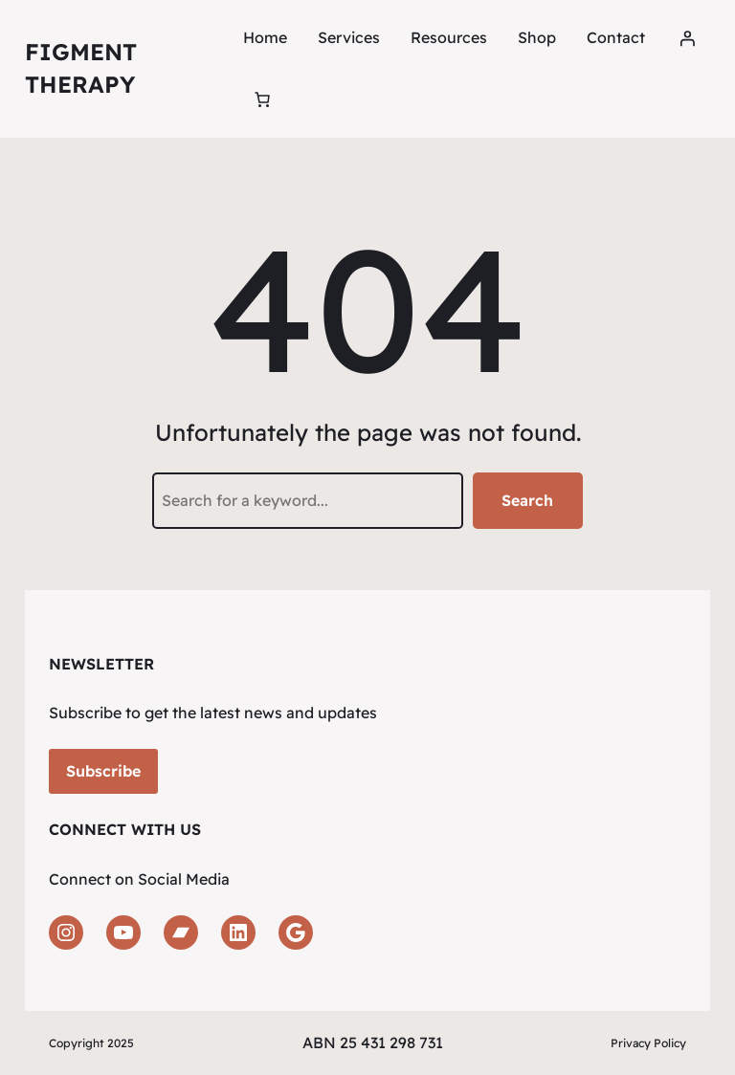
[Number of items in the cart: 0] (262, 99)
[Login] (687, 38)
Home (265, 37)
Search (527, 500)
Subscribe (103, 770)
